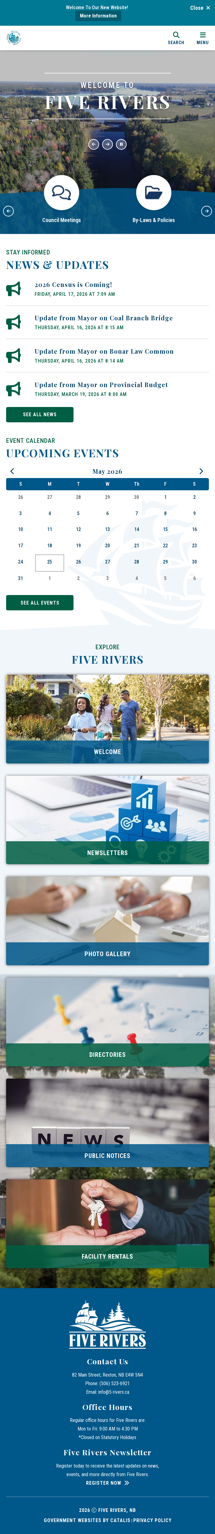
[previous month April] (13, 472)
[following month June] (202, 472)
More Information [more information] (98, 16)
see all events (40, 603)
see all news (40, 414)
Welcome (107, 752)
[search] (176, 37)
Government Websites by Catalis (87, 1520)
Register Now (103, 1483)
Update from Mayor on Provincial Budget (101, 384)
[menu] (203, 37)
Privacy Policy (152, 1520)
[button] (94, 144)
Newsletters (107, 853)
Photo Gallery (108, 954)
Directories (107, 1054)
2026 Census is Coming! (73, 284)
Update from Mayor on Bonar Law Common (104, 351)
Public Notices (107, 1155)
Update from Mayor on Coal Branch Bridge (104, 318)
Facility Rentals (107, 1256)
